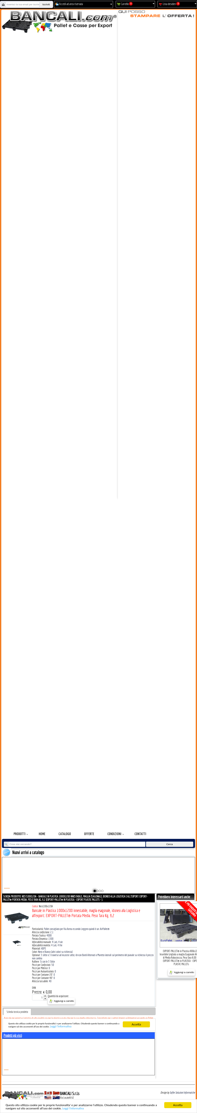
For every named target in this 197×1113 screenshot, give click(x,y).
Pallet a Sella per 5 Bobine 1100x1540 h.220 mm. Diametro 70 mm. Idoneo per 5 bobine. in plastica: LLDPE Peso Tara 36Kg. (142, 880)
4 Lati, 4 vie (57, 942)
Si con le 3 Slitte (47, 961)
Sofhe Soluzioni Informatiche (182, 1092)
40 (50, 981)
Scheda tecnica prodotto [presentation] (17, 1011)
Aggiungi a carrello (61, 1001)
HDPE (43, 948)
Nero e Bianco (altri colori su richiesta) (55, 951)
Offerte (89, 834)
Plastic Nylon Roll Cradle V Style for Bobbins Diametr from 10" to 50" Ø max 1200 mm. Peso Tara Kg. (25, 878)
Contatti (140, 834)
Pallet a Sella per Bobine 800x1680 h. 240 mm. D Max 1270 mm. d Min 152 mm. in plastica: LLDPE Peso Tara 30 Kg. (83, 880)
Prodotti (20, 834)
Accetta (177, 1105)
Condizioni (114, 834)
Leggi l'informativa (74, 1108)
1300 (50, 938)
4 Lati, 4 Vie (56, 945)
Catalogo (65, 834)
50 (52, 964)
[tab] (17, 1012)
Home (42, 834)
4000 (49, 935)
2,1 (51, 932)
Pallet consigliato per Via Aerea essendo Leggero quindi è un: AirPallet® (77, 928)
